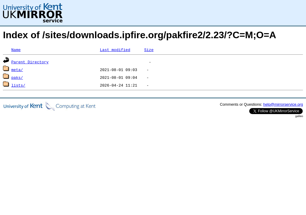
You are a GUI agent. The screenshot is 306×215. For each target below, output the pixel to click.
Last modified (115, 49)
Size (148, 49)
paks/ (17, 77)
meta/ (17, 69)
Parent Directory (30, 61)
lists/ (18, 85)
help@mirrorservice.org (283, 104)
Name (16, 49)
